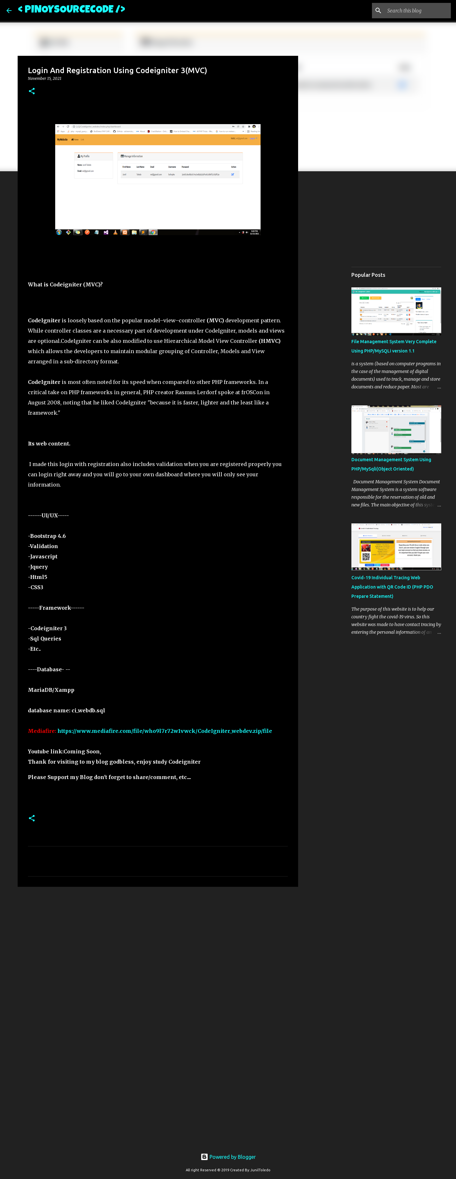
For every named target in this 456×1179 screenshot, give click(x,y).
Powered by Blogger (228, 1157)
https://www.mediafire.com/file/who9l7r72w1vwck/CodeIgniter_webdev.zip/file (164, 731)
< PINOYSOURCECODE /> (71, 10)
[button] (32, 91)
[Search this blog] (417, 10)
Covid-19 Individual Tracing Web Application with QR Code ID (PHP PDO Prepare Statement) (392, 587)
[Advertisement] (158, 941)
